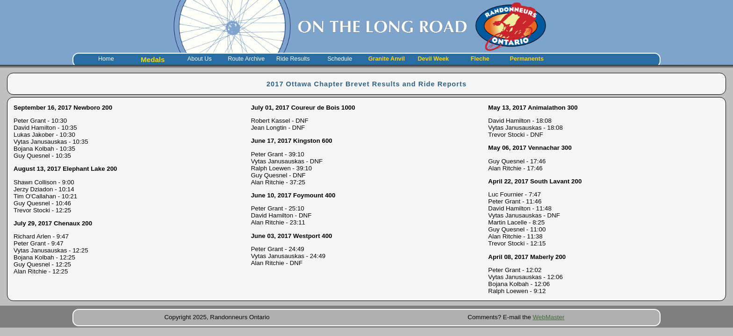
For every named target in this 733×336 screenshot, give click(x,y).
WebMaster (549, 317)
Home (106, 59)
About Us (199, 59)
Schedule (339, 59)
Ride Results (293, 59)
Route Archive (246, 59)
